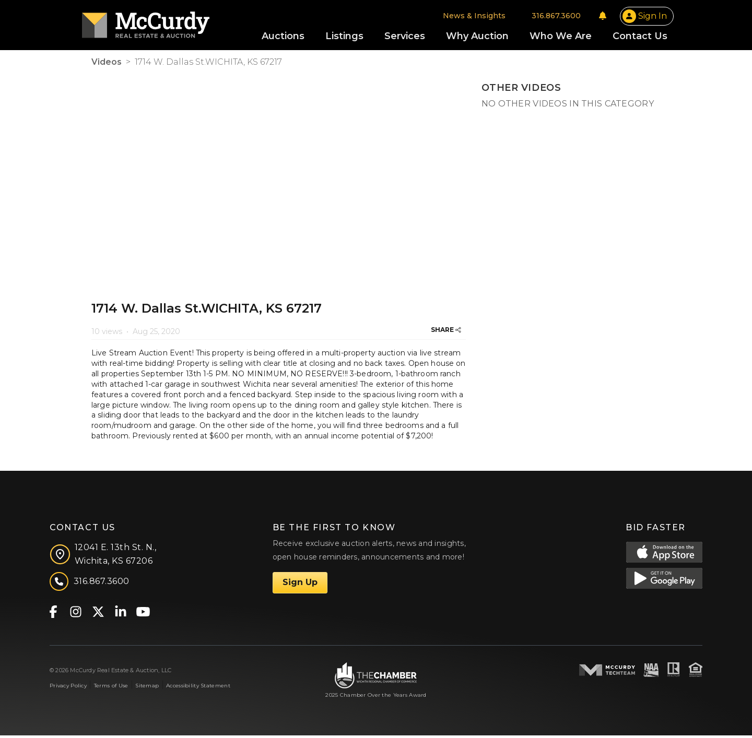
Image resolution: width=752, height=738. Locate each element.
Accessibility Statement (198, 687)
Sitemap (147, 687)
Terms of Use (111, 687)
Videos (106, 64)
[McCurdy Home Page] (155, 23)
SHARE (446, 332)
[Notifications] (593, 17)
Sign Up (300, 585)
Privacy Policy (68, 687)
